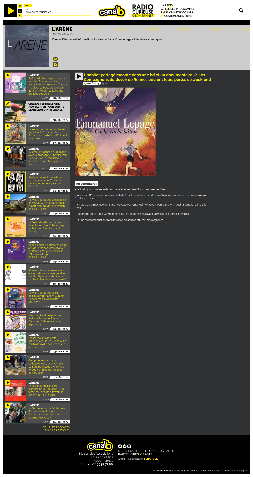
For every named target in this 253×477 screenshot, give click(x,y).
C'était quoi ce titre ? (136, 450)
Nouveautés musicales (37, 12)
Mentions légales (239, 470)
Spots (147, 454)
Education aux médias (176, 16)
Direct (28, 6)
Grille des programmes (178, 8)
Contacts (165, 450)
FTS (26, 8)
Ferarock (151, 458)
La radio (167, 5)
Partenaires (128, 454)
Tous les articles (57, 430)
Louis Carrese (223, 470)
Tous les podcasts (56, 427)
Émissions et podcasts (177, 12)
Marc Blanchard (189, 470)
